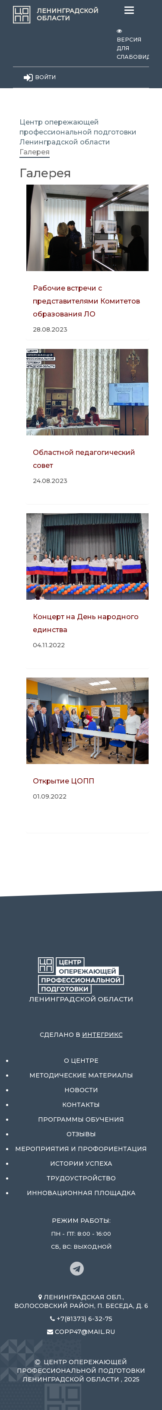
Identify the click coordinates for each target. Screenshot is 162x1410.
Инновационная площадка (81, 1193)
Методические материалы (81, 1075)
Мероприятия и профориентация (81, 1149)
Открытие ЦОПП (63, 781)
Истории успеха (81, 1163)
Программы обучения (81, 1119)
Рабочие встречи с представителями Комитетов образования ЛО (86, 301)
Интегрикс (102, 1035)
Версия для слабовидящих (133, 44)
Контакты (81, 1105)
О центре (81, 1061)
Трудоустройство (81, 1178)
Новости (81, 1090)
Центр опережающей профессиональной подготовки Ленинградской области (78, 132)
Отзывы (81, 1134)
